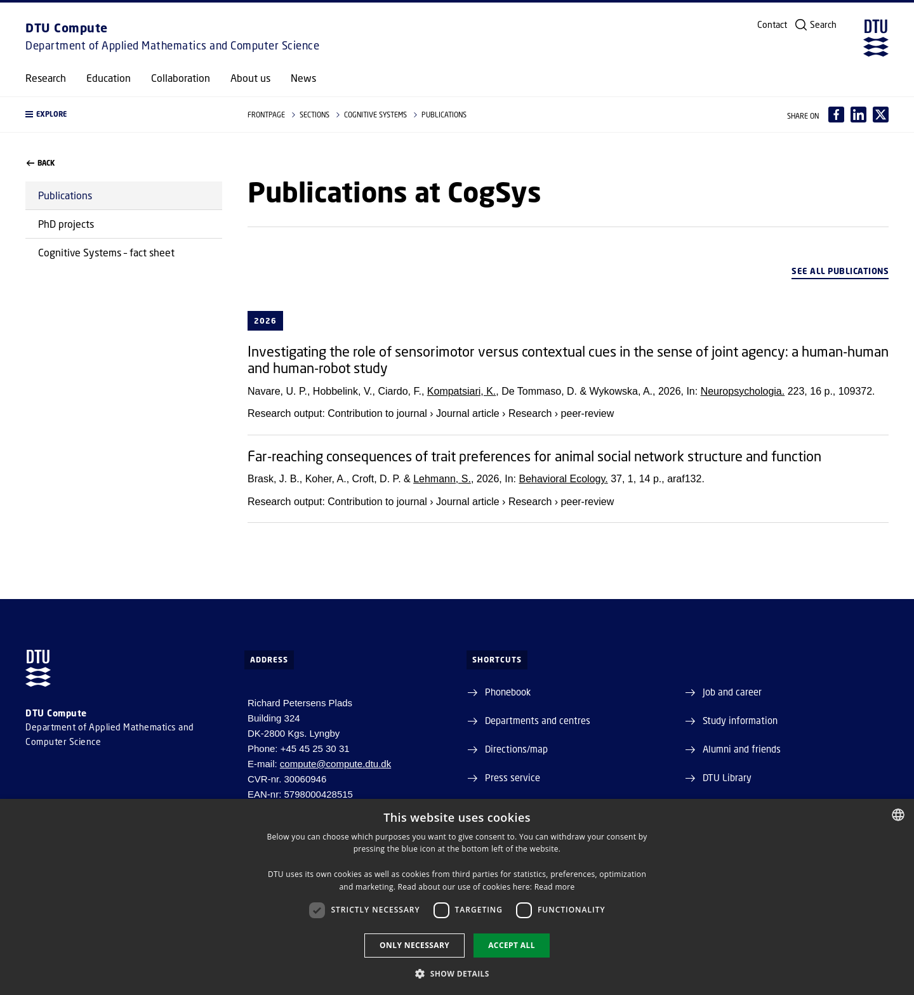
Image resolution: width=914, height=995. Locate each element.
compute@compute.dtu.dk (335, 763)
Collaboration (180, 78)
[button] (123, 114)
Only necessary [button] (414, 945)
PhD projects (66, 224)
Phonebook (508, 691)
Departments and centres (537, 720)
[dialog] (457, 897)
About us (250, 78)
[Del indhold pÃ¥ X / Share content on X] (881, 114)
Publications (65, 195)
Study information (740, 720)
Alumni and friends (742, 748)
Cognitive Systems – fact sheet (106, 252)
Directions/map (516, 748)
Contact (772, 24)
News (303, 78)
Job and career (732, 691)
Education (108, 78)
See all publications (840, 271)
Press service (512, 777)
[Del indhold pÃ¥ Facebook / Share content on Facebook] (836, 114)
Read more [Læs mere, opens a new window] (554, 886)
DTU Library (727, 777)
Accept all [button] (511, 945)
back (41, 163)
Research (45, 78)
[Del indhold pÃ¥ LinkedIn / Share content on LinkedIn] (858, 114)
